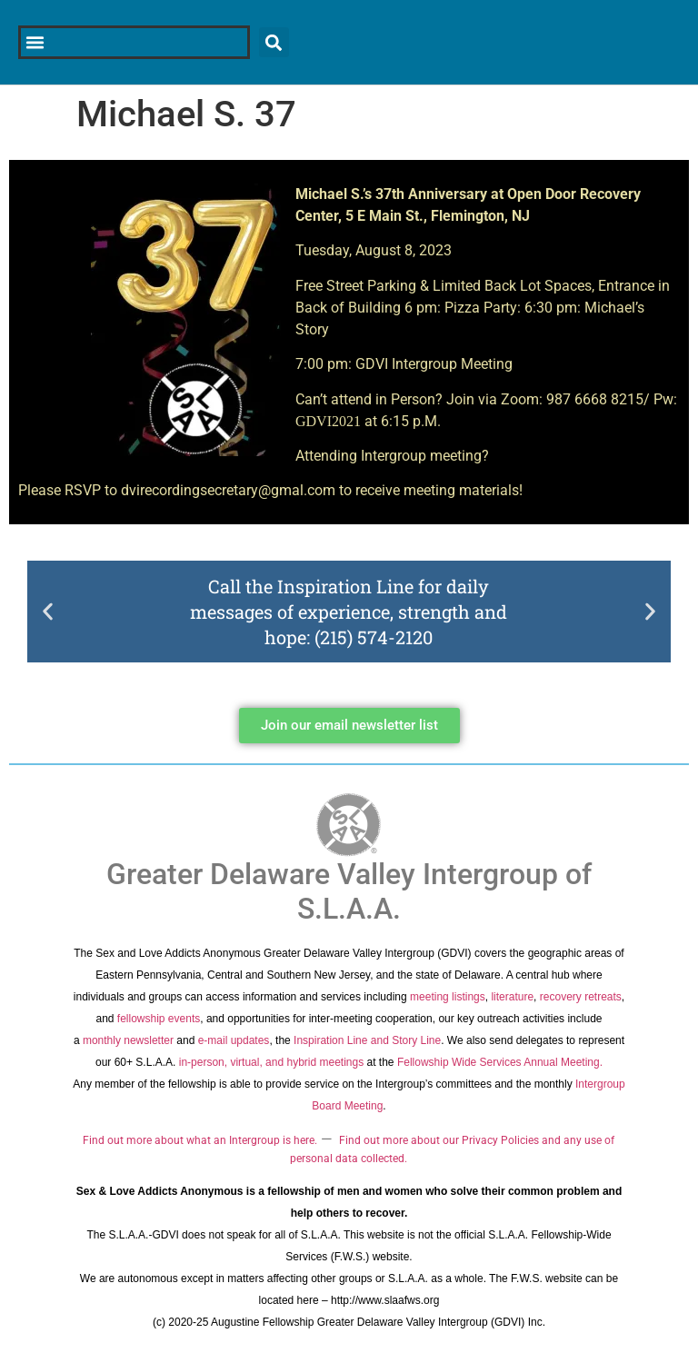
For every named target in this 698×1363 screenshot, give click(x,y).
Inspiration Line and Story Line (367, 1040)
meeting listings (447, 996)
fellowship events (158, 1018)
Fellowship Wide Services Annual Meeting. (500, 1062)
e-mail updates (234, 1040)
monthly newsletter (128, 1040)
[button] (47, 611)
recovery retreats (581, 996)
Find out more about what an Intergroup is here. (200, 1140)
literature (512, 996)
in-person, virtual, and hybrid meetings (271, 1062)
